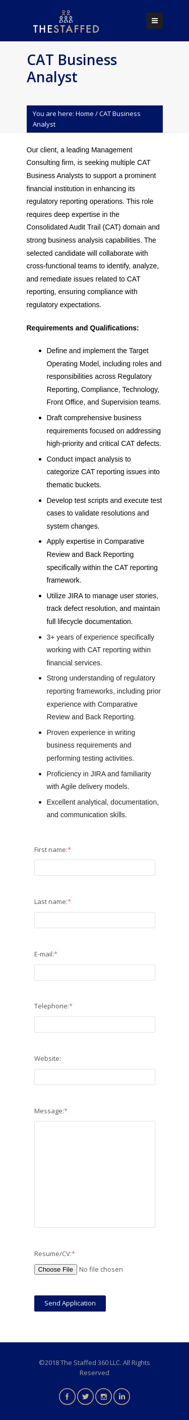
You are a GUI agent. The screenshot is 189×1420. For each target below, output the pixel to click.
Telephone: (53, 1005)
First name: (52, 849)
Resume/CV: (54, 1253)
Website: (47, 1058)
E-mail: (45, 953)
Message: (51, 1110)
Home (85, 113)
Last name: (52, 901)
